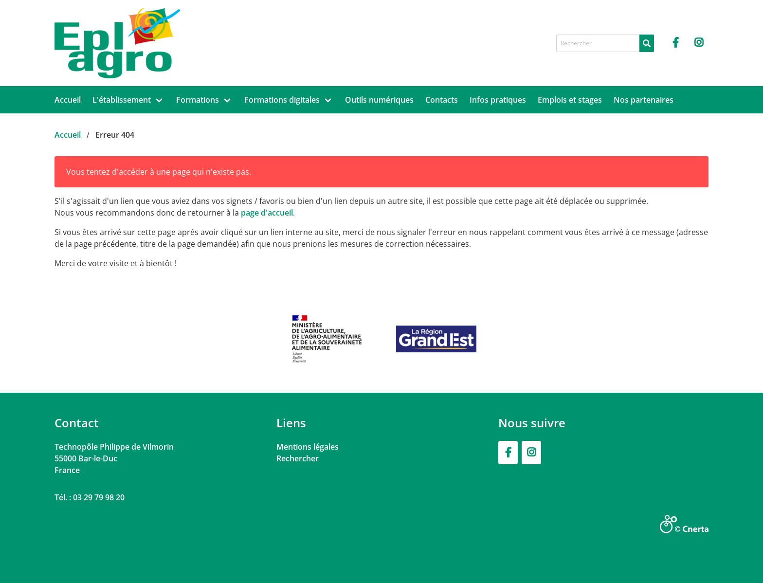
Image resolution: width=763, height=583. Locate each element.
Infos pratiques (498, 99)
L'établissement (121, 99)
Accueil (67, 99)
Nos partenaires (643, 99)
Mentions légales (307, 446)
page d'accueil (267, 212)
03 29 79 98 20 (99, 497)
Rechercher (297, 458)
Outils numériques (379, 99)
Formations (197, 99)
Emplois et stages (570, 99)
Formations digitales (282, 99)
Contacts (441, 99)
